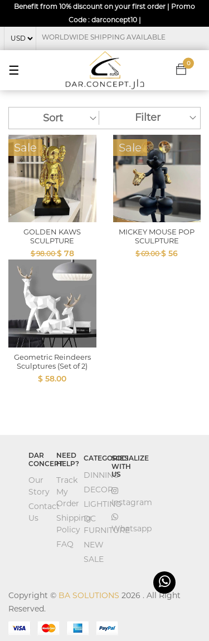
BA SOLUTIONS (89, 595)
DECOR (98, 490)
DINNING (101, 475)
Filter (148, 117)
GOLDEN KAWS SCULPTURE (52, 236)
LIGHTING (102, 504)
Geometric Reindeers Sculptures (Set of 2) (52, 361)
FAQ (65, 544)
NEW (94, 545)
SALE (94, 559)
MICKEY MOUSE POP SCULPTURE (157, 236)
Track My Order (67, 491)
